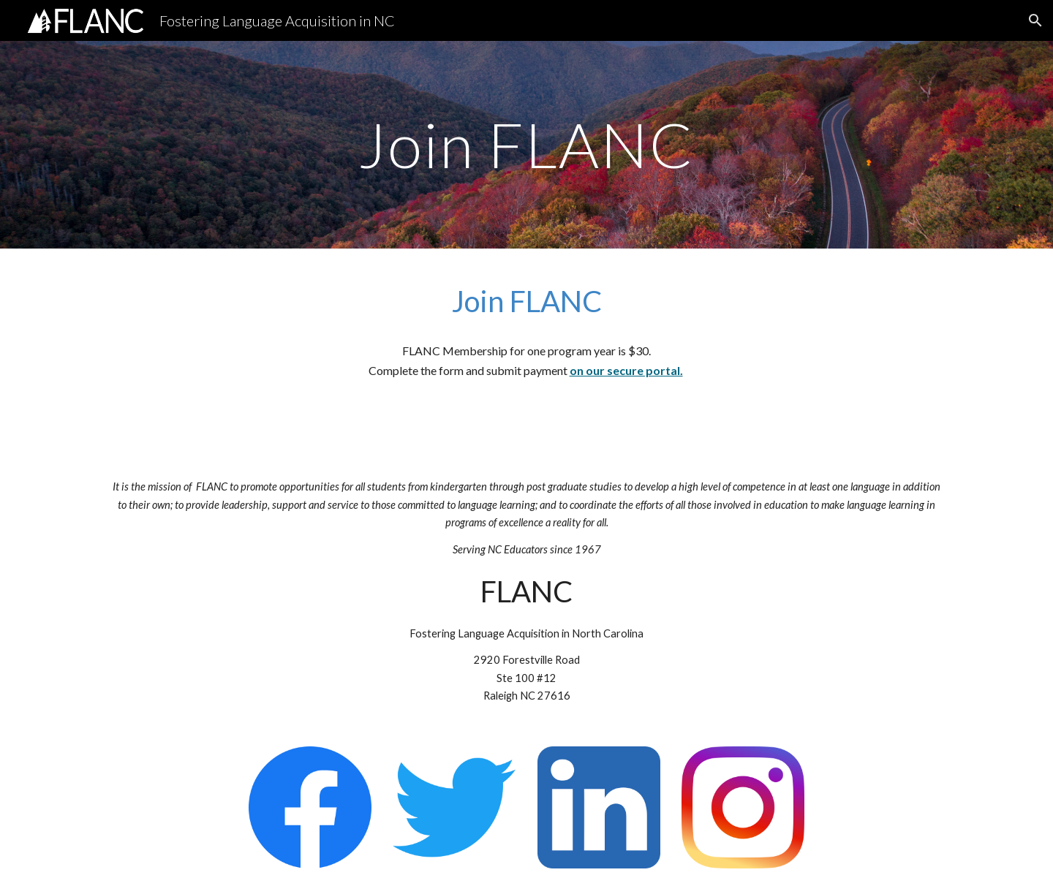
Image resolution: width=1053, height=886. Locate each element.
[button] (1035, 20)
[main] (526, 144)
